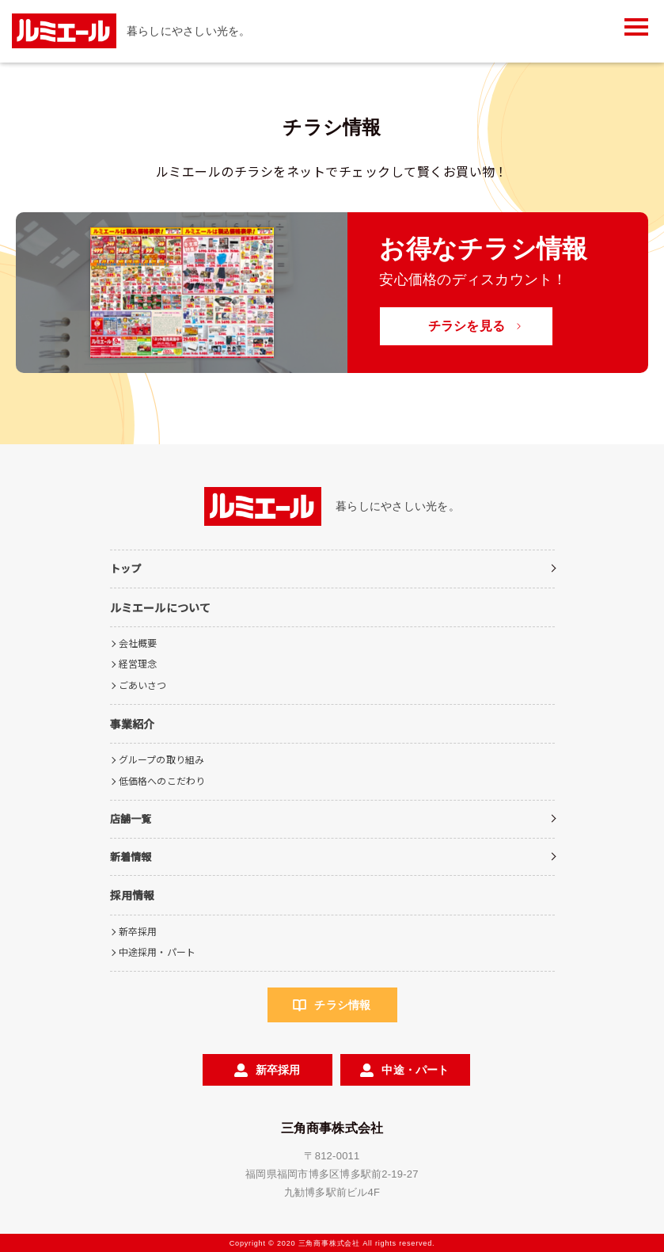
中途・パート (415, 1070)
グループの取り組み (162, 759)
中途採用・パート (157, 951)
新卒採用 (138, 931)
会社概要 (138, 642)
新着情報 (131, 856)
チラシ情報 (342, 1005)
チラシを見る (466, 326)
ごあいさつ (143, 684)
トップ (126, 568)
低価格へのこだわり (162, 780)
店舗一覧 (131, 818)
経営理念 (138, 663)
